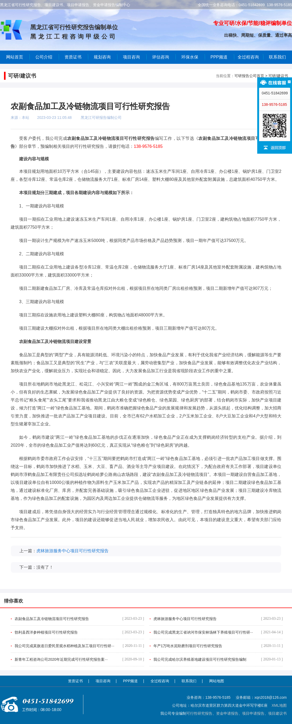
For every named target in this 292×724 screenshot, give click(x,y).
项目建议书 (277, 713)
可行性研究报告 (199, 713)
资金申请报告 (227, 713)
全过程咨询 (248, 57)
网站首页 (14, 57)
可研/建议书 (278, 76)
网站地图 (216, 681)
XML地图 (279, 705)
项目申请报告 (253, 713)
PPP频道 (219, 57)
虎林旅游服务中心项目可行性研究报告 (72, 551)
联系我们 (277, 57)
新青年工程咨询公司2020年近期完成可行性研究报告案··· (79, 659)
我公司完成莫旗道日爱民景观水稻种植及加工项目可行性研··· (79, 645)
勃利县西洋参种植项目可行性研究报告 (79, 632)
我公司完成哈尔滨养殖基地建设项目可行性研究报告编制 (218, 659)
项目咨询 (131, 57)
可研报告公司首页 (249, 76)
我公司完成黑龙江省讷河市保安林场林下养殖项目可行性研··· (218, 632)
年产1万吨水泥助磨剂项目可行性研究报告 (218, 645)
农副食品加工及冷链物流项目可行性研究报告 (79, 618)
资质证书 (75, 681)
